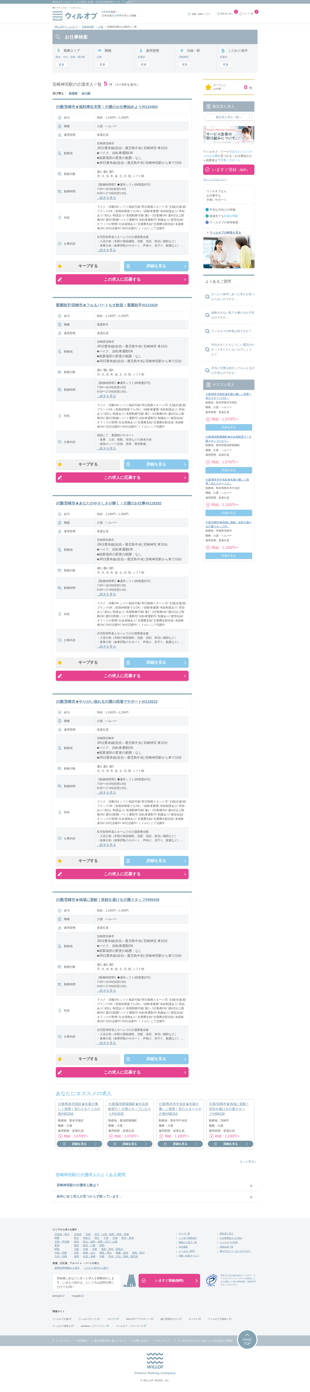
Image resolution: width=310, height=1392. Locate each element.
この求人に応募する (122, 279)
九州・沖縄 (61, 1257)
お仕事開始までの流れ (231, 1239)
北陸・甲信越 (62, 1243)
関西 (57, 1250)
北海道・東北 (62, 1235)
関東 (57, 1239)
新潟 (76, 1243)
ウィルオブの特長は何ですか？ (231, 331)
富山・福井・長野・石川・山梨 (100, 1243)
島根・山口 (89, 1254)
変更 (61, 64)
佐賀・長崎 (89, 1257)
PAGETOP (247, 1343)
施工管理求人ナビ (170, 1320)
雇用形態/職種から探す (67, 1269)
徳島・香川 (138, 1254)
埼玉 (97, 1239)
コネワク (111, 1320)
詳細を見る (156, 266)
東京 (76, 1239)
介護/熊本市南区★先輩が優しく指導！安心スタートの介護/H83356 (79, 1110)
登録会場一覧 (226, 1248)
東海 (57, 1246)
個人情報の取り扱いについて (111, 1342)
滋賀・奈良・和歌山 (112, 1250)
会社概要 (183, 1248)
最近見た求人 (226, 1235)
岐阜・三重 (89, 1246)
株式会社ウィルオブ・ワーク (65, 2)
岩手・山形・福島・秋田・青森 (112, 1235)
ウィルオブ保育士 (61, 1327)
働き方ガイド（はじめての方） (235, 1252)
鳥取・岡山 (105, 1254)
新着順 (73, 93)
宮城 (87, 1235)
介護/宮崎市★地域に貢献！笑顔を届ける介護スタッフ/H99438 (107, 901)
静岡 (101, 1246)
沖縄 (101, 1257)
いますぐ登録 (231, 169)
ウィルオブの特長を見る (225, 232)
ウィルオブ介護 (60, 1320)
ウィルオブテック (88, 1320)
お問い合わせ (141, 1342)
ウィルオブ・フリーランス (129, 1327)
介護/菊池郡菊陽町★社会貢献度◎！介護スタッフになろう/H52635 (129, 1110)
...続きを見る (106, 198)
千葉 (106, 1239)
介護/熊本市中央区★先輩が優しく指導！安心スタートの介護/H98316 (180, 1110)
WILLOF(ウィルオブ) (66, 26)
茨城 (115, 1239)
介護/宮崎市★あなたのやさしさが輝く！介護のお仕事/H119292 (108, 504)
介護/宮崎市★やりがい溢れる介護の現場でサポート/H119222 (107, 702)
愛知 (76, 1246)
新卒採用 (57, 1297)
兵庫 (94, 1250)
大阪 (76, 1250)
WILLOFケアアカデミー (138, 1320)
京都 (85, 1250)
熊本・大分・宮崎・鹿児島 (123, 1257)
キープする (88, 266)
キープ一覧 (184, 1235)
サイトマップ (163, 1342)
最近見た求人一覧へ (229, 117)
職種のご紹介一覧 (188, 1243)
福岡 (76, 1257)
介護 (100, 26)
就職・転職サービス (201, 14)
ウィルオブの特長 (229, 1243)
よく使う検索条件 (188, 1239)
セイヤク (193, 1320)
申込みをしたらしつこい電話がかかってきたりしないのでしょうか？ (232, 349)
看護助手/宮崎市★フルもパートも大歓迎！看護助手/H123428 (107, 305)
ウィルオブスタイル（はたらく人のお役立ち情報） (206, 1342)
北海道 (77, 1235)
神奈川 (86, 1239)
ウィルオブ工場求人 (218, 1320)
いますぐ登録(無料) (169, 1282)
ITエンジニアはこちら (214, 179)
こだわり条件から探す (96, 1269)
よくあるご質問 (187, 1252)
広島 (76, 1254)
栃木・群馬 (128, 1239)
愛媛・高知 (122, 1254)
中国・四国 (61, 1254)
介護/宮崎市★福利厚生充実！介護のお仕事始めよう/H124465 (107, 107)
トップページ (63, 1342)
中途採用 (76, 1297)
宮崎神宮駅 (88, 26)
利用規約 (82, 1342)
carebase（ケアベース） (93, 1327)
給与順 (86, 93)
